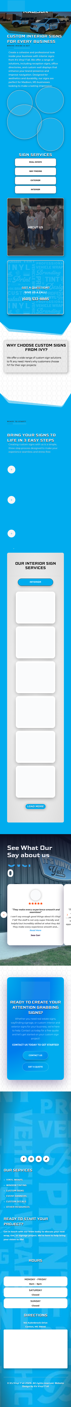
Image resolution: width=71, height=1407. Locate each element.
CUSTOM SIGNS (15, 1190)
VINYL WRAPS (14, 1180)
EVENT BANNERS (16, 1196)
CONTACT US (35, 1055)
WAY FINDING (35, 171)
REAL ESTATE (35, 162)
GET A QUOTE (35, 1066)
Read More (35, 930)
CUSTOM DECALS (16, 1201)
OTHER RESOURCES (18, 1207)
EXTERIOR (35, 180)
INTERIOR (35, 189)
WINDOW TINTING (16, 1185)
